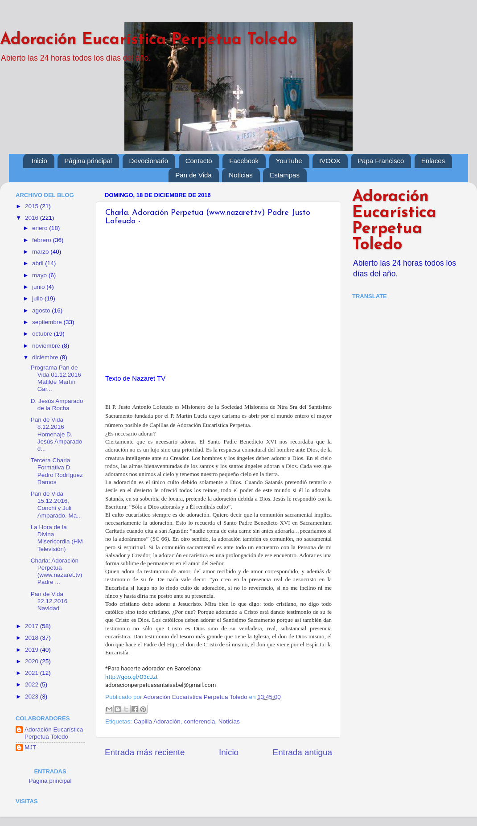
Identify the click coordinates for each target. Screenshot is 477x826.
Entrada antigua (302, 752)
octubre (43, 333)
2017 (32, 626)
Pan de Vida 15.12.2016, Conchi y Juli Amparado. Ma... (56, 504)
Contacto (198, 160)
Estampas (285, 175)
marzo (41, 251)
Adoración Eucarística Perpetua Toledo (148, 40)
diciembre (46, 357)
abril (38, 263)
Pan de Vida (193, 175)
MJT (30, 747)
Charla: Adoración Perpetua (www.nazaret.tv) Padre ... (56, 571)
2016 (32, 217)
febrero (42, 240)
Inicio (39, 160)
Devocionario (149, 160)
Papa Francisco (381, 160)
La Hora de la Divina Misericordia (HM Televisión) (57, 538)
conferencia (199, 721)
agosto (42, 310)
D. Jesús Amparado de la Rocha (57, 404)
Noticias (240, 175)
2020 (32, 661)
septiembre (48, 322)
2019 (32, 649)
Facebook (244, 160)
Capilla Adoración (157, 721)
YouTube (289, 160)
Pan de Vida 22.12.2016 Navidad (49, 601)
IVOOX (330, 160)
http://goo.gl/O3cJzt (131, 677)
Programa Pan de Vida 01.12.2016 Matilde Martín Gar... (56, 378)
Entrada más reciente (145, 752)
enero (40, 228)
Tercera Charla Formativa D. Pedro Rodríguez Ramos (57, 471)
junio (39, 287)
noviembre (47, 345)
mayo (40, 275)
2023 (32, 696)
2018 (32, 637)
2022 (32, 684)
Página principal (88, 160)
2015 (32, 206)
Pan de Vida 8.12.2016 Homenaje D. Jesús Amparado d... (56, 434)
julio (38, 298)
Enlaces (433, 160)
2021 (32, 673)
